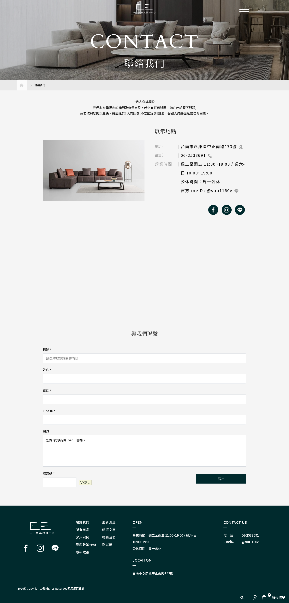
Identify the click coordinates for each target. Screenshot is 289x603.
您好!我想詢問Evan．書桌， (144, 451)
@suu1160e (250, 541)
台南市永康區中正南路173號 (153, 573)
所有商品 (82, 529)
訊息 (46, 431)
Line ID (49, 411)
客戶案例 (82, 537)
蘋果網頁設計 (76, 588)
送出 (221, 478)
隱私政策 (82, 552)
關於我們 (82, 522)
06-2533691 (250, 535)
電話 (47, 390)
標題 (47, 349)
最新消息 (109, 522)
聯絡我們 (109, 537)
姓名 (47, 370)
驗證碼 (49, 473)
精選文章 (109, 529)
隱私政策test (86, 544)
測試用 (107, 544)
